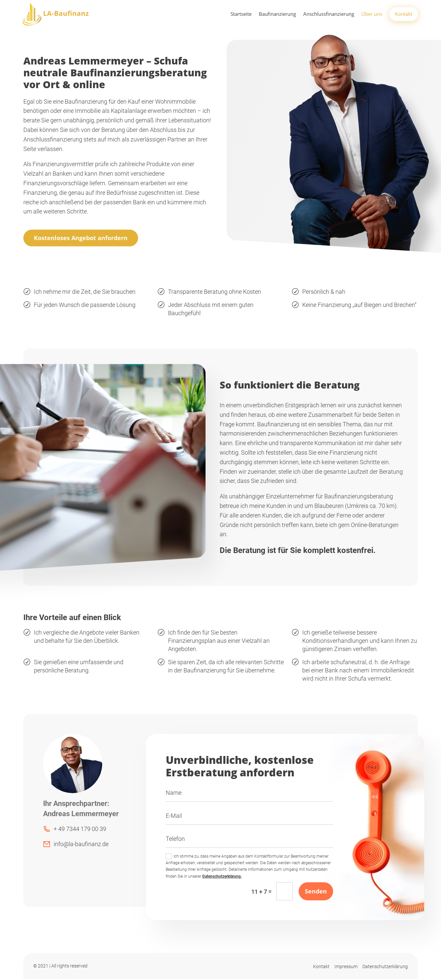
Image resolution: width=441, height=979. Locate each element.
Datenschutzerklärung (385, 966)
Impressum (345, 966)
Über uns (371, 14)
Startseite (241, 14)
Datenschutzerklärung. (222, 876)
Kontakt (403, 14)
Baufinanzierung (277, 14)
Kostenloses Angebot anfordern (81, 238)
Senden (316, 891)
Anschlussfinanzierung (328, 14)
